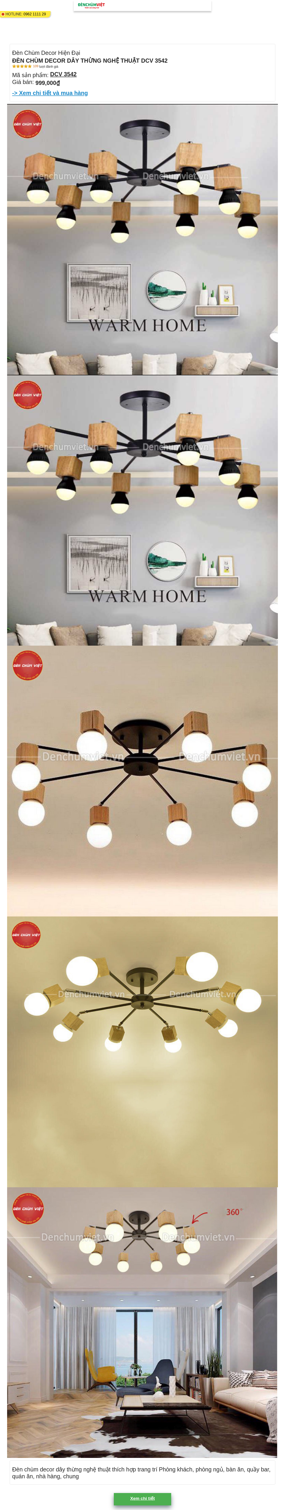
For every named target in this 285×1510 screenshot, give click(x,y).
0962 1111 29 (34, 14)
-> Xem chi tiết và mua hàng (50, 93)
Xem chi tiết (142, 1498)
